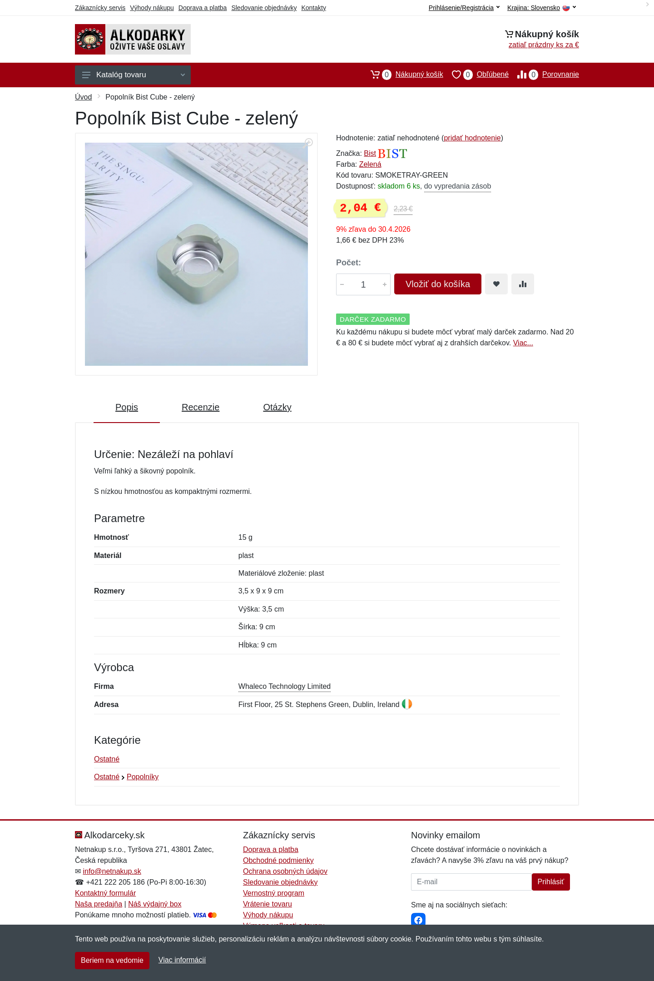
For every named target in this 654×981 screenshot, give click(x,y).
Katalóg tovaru (133, 74)
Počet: (348, 262)
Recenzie (200, 407)
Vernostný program (273, 893)
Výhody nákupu (152, 7)
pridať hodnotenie (472, 138)
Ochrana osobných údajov (285, 871)
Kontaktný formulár (105, 893)
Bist (370, 153)
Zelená (370, 164)
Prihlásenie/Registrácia (464, 8)
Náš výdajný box (154, 904)
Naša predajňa (98, 904)
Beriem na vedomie (112, 960)
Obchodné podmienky (278, 860)
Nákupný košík (402, 74)
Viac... (523, 343)
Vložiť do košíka (438, 284)
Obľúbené (476, 74)
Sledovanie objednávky (264, 7)
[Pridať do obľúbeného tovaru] (496, 284)
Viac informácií (182, 960)
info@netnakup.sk (112, 871)
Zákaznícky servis (100, 7)
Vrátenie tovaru (267, 904)
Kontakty (313, 7)
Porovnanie (544, 74)
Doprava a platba (202, 7)
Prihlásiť (551, 882)
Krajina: (541, 8)
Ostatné (106, 759)
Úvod (83, 97)
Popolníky (143, 777)
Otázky (277, 407)
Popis (126, 407)
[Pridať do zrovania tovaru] (522, 284)
